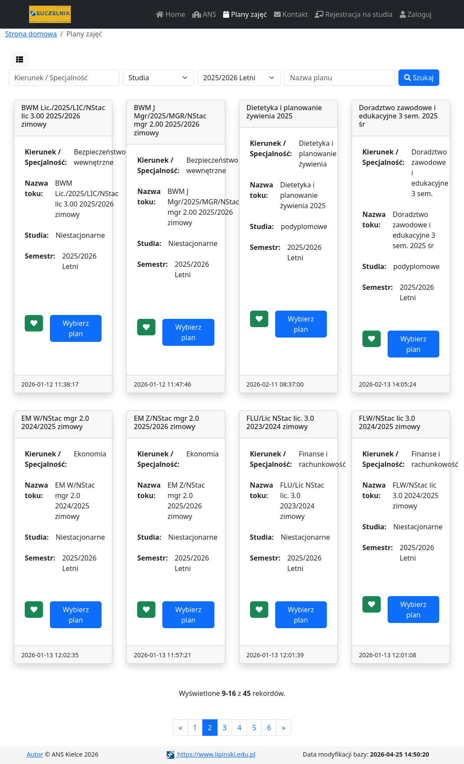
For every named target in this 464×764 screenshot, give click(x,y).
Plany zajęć (245, 14)
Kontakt (291, 14)
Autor (35, 754)
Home (170, 14)
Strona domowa (31, 34)
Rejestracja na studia (353, 14)
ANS (204, 14)
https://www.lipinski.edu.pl (210, 754)
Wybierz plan (76, 328)
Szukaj (419, 77)
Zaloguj (416, 14)
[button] (19, 59)
